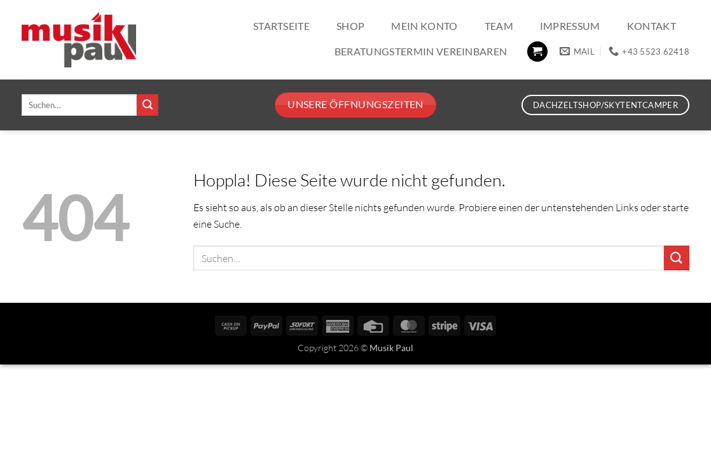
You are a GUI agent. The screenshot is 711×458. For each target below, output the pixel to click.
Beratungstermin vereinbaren (421, 51)
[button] (537, 51)
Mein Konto (424, 26)
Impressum (570, 26)
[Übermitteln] (147, 105)
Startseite (281, 26)
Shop (350, 26)
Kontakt (651, 26)
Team (499, 26)
